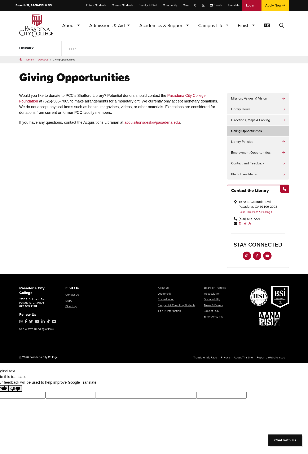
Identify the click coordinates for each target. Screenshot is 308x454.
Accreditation (166, 299)
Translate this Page (205, 357)
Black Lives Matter (244, 174)
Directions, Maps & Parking (250, 120)
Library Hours (240, 109)
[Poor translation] (15, 388)
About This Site (243, 357)
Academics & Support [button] (162, 25)
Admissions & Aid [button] (107, 25)
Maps (68, 300)
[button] (281, 25)
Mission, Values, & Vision (249, 98)
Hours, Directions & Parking (255, 212)
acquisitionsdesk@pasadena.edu (152, 122)
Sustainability (212, 299)
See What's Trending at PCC (36, 329)
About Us (43, 59)
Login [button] (250, 5)
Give (186, 5)
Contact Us (72, 295)
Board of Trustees (215, 288)
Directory (71, 306)
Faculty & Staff (148, 5)
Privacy (225, 357)
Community (170, 5)
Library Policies (242, 141)
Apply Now (275, 5)
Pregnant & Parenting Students (176, 305)
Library (27, 48)
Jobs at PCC (211, 311)
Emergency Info (214, 316)
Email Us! (245, 223)
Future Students (96, 5)
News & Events (213, 305)
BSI (50, 5)
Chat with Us (285, 440)
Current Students (122, 5)
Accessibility (212, 293)
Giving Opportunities (246, 131)
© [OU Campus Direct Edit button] (20, 357)
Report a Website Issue (271, 357)
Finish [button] (244, 25)
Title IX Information (169, 311)
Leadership (165, 293)
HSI (26, 5)
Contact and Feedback (247, 163)
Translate (233, 5)
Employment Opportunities (250, 152)
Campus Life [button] (211, 25)
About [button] (69, 25)
